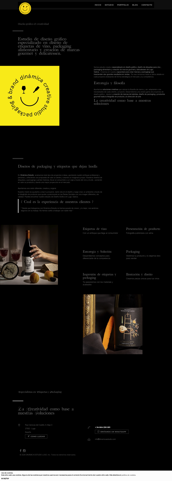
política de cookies (129, 475)
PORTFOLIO (123, 5)
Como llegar (36, 436)
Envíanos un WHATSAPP (111, 432)
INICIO (98, 5)
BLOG (135, 5)
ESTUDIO (109, 5)
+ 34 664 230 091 (102, 427)
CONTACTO (147, 5)
